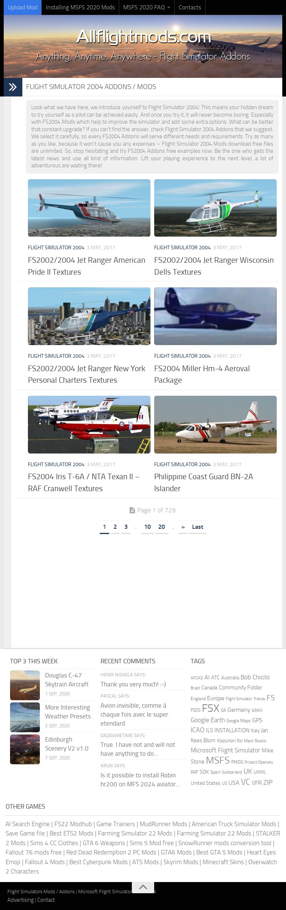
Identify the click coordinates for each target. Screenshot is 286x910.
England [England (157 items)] (198, 698)
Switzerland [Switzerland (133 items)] (232, 772)
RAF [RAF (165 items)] (194, 772)
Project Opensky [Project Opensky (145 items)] (259, 762)
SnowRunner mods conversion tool (224, 843)
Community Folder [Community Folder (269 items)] (240, 687)
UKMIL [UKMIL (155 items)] (260, 772)
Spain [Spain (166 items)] (215, 772)
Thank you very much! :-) (133, 684)
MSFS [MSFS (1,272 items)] (218, 760)
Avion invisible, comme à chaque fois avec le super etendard (134, 714)
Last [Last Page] (197, 526)
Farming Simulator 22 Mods (135, 833)
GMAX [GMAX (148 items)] (257, 710)
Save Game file (25, 833)
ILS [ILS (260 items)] (209, 730)
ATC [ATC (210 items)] (215, 677)
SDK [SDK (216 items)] (204, 772)
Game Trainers (115, 824)
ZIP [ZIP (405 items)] (268, 782)
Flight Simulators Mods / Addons (41, 891)
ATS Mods (145, 862)
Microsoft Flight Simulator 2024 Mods (117, 891)
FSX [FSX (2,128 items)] (210, 708)
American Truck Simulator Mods (234, 824)
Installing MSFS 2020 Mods (80, 7)
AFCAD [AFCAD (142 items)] (197, 678)
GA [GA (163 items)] (223, 710)
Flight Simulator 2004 (56, 247)
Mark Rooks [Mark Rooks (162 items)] (255, 740)
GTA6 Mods (176, 852)
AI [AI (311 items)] (207, 677)
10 (147, 526)
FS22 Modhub (73, 824)
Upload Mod (22, 7)
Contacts (190, 7)
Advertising (20, 900)
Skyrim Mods (180, 862)
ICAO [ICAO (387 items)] (197, 730)
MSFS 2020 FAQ (144, 7)
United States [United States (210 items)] (205, 783)
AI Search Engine (28, 824)
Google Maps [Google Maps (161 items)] (238, 720)
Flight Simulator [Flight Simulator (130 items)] (239, 698)
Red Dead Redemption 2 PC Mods (111, 852)
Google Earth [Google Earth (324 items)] (208, 720)
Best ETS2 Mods (71, 833)
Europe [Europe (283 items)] (215, 698)
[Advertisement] (152, 588)
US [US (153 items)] (224, 783)
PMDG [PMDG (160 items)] (237, 762)
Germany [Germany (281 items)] (239, 709)
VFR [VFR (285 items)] (257, 782)
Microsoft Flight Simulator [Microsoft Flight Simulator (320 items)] (225, 750)
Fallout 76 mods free (34, 852)
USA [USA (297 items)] (234, 782)
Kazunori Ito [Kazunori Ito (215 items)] (229, 740)
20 (161, 526)
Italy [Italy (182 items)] (255, 730)
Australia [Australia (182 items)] (230, 677)
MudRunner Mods (163, 824)
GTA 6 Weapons (104, 843)
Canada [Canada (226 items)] (209, 688)
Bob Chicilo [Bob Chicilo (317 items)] (255, 677)
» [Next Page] (183, 526)
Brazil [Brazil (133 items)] (195, 688)
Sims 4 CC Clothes (54, 843)
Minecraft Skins (223, 862)
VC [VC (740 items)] (245, 782)
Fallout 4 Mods (45, 862)
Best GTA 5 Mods (219, 852)
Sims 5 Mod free (152, 843)
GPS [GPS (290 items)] (257, 720)
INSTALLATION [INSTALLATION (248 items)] (232, 730)
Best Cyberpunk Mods (98, 862)
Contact (46, 900)
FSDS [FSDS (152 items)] (195, 710)
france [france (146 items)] (259, 698)
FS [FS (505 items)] (271, 697)
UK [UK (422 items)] (248, 771)
